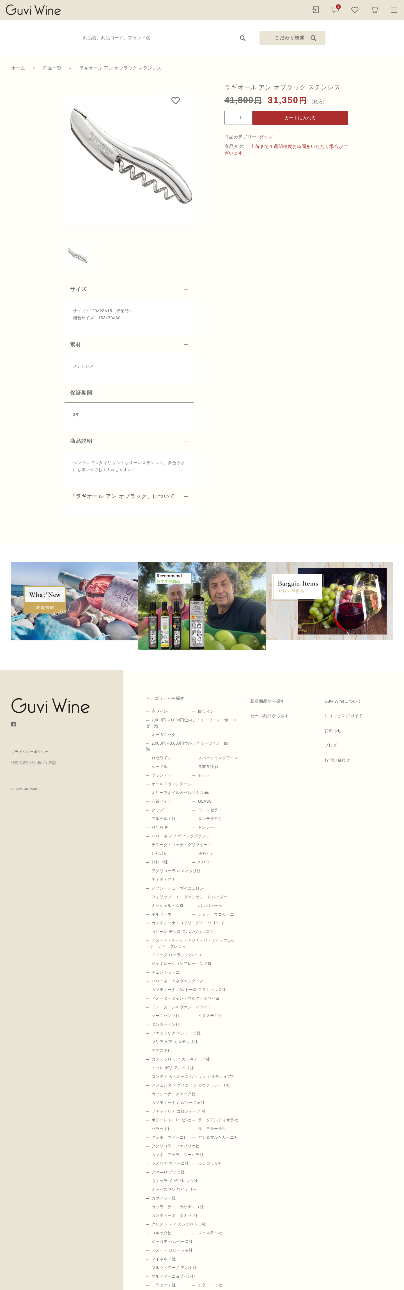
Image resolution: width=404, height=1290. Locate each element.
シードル (159, 766)
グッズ (266, 137)
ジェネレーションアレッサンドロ (182, 963)
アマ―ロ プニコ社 (168, 1172)
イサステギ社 (210, 1015)
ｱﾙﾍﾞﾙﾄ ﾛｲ (160, 827)
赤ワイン (159, 711)
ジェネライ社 (210, 1233)
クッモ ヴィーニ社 (170, 1137)
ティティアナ (164, 879)
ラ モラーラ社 (212, 1128)
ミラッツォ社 (164, 1285)
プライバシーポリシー (30, 752)
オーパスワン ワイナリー (174, 1189)
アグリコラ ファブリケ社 (176, 1146)
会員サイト (162, 801)
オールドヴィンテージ (172, 784)
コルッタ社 (162, 1233)
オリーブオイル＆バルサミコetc (180, 792)
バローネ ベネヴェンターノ (178, 981)
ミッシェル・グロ (167, 905)
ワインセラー (210, 810)
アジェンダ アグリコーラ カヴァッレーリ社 (191, 1085)
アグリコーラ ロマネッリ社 (176, 871)
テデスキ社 (162, 1050)
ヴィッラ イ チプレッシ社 (175, 1180)
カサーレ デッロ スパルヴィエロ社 (183, 931)
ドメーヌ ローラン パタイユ (177, 955)
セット (204, 775)
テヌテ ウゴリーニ (216, 914)
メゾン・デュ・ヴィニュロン (178, 888)
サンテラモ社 (210, 818)
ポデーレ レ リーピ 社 (171, 1120)
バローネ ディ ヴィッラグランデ (181, 836)
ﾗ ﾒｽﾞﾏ (203, 862)
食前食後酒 (208, 766)
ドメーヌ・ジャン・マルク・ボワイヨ (186, 998)
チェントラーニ (166, 972)
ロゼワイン (162, 758)
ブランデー (162, 775)
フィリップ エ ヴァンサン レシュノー (190, 897)
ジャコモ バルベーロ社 (172, 1241)
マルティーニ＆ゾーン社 (174, 1276)
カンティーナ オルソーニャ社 (178, 1102)
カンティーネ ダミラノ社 (176, 1215)
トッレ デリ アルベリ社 (173, 1068)
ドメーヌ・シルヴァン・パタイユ (182, 1007)
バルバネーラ (210, 905)
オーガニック (164, 734)
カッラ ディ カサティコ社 (178, 1207)
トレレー (206, 827)
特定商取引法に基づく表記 (33, 763)
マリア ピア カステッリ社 (175, 1041)
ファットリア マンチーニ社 (176, 1033)
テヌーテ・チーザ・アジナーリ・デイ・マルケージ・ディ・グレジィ (191, 943)
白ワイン (206, 711)
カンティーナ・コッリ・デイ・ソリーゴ (188, 923)
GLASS (205, 801)
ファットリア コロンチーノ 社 (179, 1111)
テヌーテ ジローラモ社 (172, 1250)
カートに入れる (300, 117)
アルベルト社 (164, 818)
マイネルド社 (164, 1259)
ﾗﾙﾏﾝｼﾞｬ (205, 853)
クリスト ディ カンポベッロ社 (179, 1224)
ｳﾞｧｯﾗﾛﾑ (159, 853)
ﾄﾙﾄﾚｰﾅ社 (160, 862)
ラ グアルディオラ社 (218, 1120)
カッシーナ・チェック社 (174, 1094)
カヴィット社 (164, 1198)
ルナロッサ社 (210, 1163)
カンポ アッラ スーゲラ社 (178, 1154)
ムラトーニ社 (210, 1285)
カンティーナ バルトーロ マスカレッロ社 (189, 989)
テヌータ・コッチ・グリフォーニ (182, 844)
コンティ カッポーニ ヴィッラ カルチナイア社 (193, 1076)
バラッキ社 (162, 1128)
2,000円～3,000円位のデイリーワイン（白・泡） (189, 746)
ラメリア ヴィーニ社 (170, 1163)
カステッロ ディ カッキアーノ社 (181, 1059)
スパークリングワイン (218, 758)
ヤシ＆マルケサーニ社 (218, 1137)
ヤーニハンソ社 (166, 1015)
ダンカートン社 (166, 1024)
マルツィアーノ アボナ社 (174, 1267)
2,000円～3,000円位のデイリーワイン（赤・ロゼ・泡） (191, 723)
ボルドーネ (162, 914)
